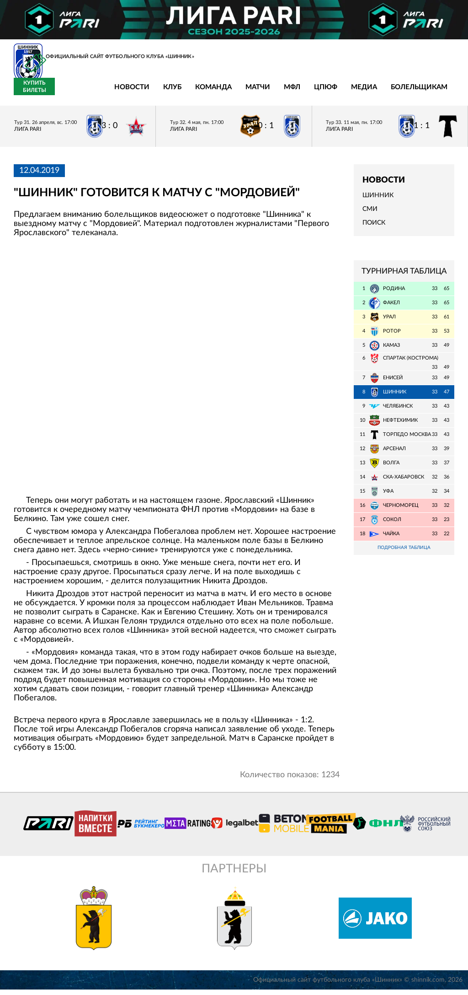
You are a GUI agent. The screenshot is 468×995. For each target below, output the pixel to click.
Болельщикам (352, 92)
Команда (146, 92)
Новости (65, 92)
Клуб (105, 92)
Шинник (378, 201)
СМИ (370, 214)
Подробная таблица (404, 553)
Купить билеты (434, 92)
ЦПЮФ (259, 92)
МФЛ (225, 92)
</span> (177, 370)
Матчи (191, 92)
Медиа (297, 92)
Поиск (373, 228)
